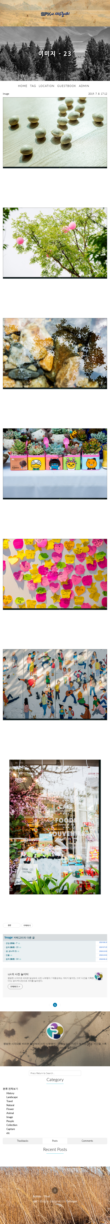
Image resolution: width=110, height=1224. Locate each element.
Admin (37, 1196)
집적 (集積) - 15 (12, 947)
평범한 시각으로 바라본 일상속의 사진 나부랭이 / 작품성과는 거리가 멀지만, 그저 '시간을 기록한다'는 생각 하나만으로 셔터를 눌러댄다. (51, 979)
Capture (10, 1128)
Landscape (12, 1096)
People (10, 1120)
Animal (10, 1112)
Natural (10, 1104)
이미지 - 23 (55, 54)
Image (6, 93)
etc (8, 1132)
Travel (9, 1100)
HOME (22, 85)
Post (47, 1196)
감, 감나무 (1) (11, 951)
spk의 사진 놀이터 (18, 973)
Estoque (71, 1201)
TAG (33, 85)
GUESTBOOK (66, 85)
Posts (55, 1140)
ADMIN (84, 85)
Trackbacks (22, 1140)
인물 (8, 955)
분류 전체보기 (10, 1088)
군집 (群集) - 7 (11, 943)
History (10, 1093)
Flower (10, 1109)
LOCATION (46, 85)
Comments (87, 1140)
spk (35, 1201)
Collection (11, 1124)
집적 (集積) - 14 (12, 959)
